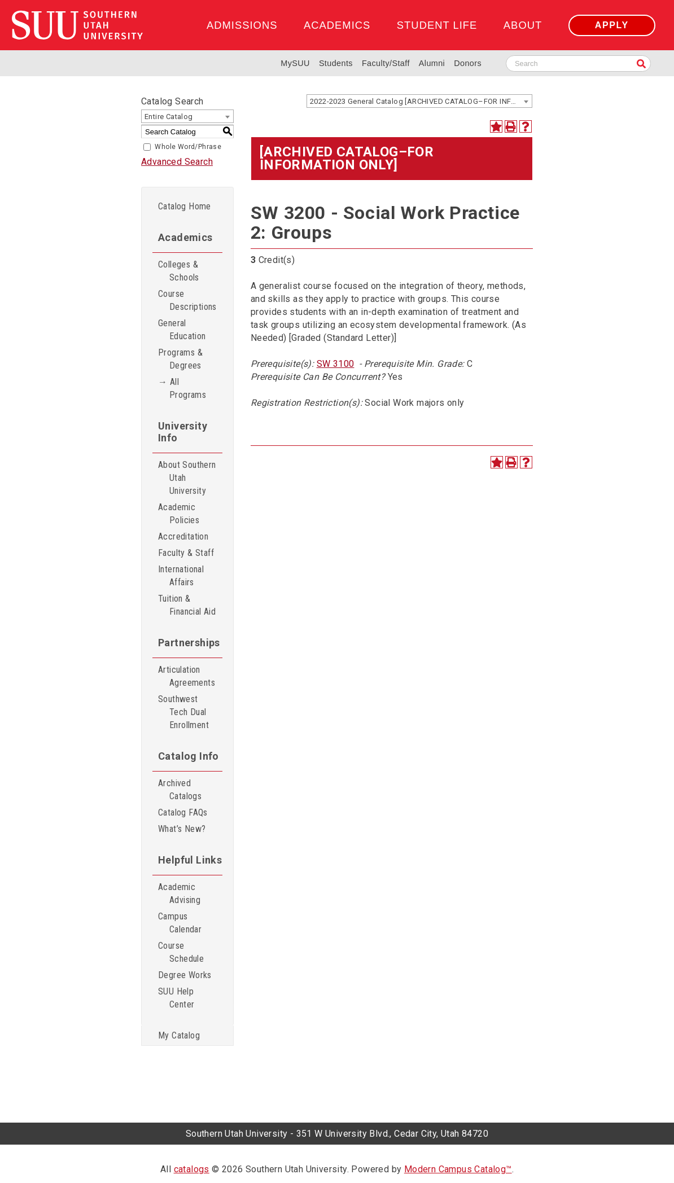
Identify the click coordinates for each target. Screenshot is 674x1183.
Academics (337, 25)
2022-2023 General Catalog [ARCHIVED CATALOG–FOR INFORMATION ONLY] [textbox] (421, 101)
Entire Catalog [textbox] (169, 116)
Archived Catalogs (180, 789)
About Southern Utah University (187, 477)
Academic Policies (178, 513)
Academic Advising (179, 893)
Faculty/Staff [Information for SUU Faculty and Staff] (386, 63)
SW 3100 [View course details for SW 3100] (335, 363)
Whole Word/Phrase (188, 147)
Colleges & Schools (178, 271)
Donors (468, 63)
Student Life (437, 25)
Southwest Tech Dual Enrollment (183, 712)
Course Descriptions (187, 300)
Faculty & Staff (186, 552)
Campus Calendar (180, 923)
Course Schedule (181, 952)
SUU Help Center (176, 998)
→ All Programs (182, 388)
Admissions (242, 25)
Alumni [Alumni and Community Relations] (432, 63)
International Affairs (181, 576)
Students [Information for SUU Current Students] (336, 63)
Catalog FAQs (183, 812)
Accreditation (183, 536)
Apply (612, 25)
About (523, 25)
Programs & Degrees (180, 359)
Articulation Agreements (186, 676)
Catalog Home (184, 206)
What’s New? (181, 828)
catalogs (191, 1169)
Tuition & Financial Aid (187, 605)
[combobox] (419, 101)
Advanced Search (177, 161)
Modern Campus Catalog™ (458, 1169)
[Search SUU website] (578, 63)
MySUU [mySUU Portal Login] (295, 63)
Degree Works (185, 975)
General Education (182, 329)
